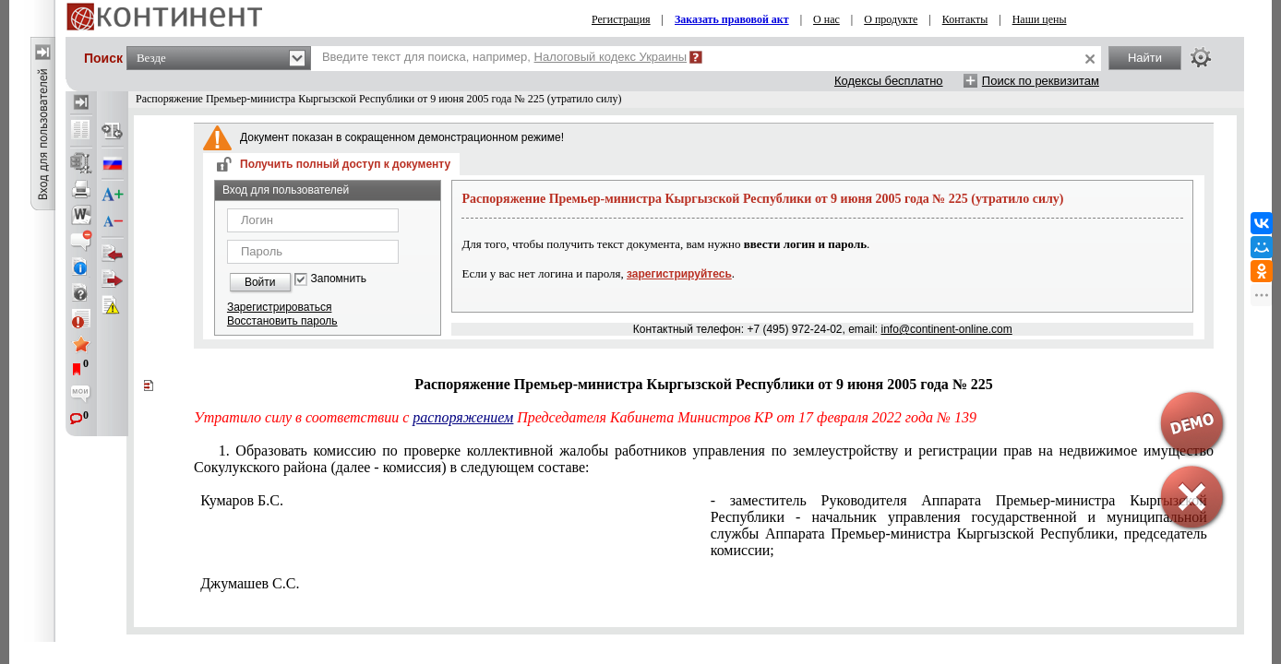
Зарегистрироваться (279, 307)
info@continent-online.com (946, 329)
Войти (260, 282)
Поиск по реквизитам (1040, 81)
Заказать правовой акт (732, 19)
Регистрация (621, 19)
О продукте (890, 19)
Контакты (965, 19)
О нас (826, 19)
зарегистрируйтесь (679, 273)
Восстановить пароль (282, 320)
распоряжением (463, 417)
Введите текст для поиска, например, (504, 57)
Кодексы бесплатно (888, 81)
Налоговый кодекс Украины (611, 57)
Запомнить (338, 279)
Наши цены (1039, 19)
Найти (1145, 58)
